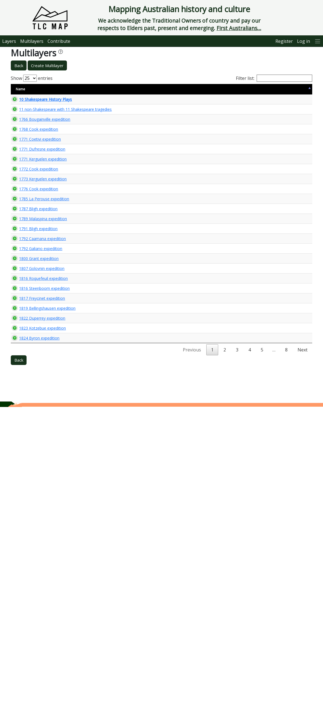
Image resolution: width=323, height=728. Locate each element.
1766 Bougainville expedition (29, 143)
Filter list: (274, 78)
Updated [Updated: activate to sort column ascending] (252, 89)
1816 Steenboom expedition (29, 518)
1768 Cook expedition (33, 179)
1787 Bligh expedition (33, 367)
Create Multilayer (47, 65)
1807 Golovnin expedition (36, 477)
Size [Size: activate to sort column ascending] (71, 89)
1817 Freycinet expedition (36, 533)
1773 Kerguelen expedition (27, 285)
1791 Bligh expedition (33, 408)
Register (284, 41)
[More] (317, 41)
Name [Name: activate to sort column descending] (20, 89)
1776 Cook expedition (33, 313)
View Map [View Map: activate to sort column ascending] (278, 89)
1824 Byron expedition (34, 656)
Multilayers (31, 41)
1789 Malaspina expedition (28, 393)
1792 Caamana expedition (27, 423)
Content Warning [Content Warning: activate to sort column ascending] (97, 89)
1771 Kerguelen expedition (27, 233)
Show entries (32, 78)
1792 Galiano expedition (35, 437)
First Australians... (239, 28)
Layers (9, 41)
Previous (192, 671)
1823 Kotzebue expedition (27, 631)
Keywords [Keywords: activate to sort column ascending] (173, 89)
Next (303, 671)
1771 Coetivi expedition (34, 204)
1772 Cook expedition (33, 259)
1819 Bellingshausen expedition (32, 559)
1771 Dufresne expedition (37, 219)
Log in (303, 41)
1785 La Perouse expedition (29, 342)
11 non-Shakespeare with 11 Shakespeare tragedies (37, 117)
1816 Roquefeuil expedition (28, 503)
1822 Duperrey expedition (37, 595)
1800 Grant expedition (33, 452)
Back (18, 65)
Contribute (59, 41)
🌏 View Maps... (287, 101)
